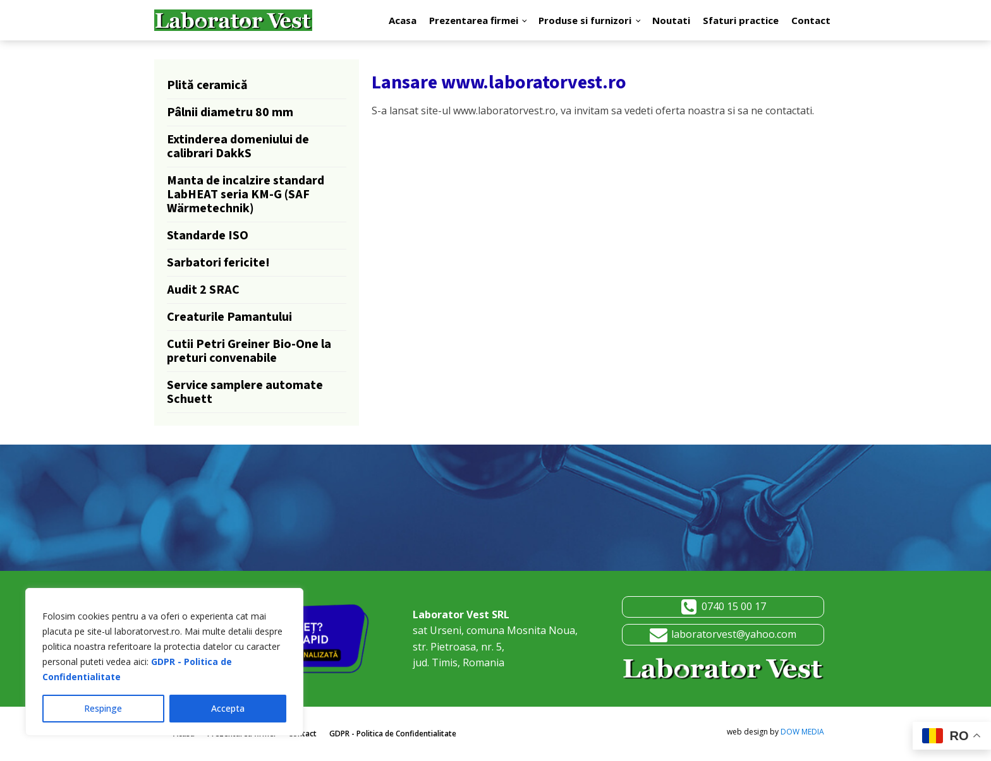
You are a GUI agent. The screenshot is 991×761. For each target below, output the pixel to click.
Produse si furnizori (584, 20)
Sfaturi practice (741, 20)
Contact (810, 20)
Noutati (671, 20)
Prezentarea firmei (473, 20)
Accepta (228, 708)
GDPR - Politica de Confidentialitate (392, 733)
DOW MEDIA (802, 731)
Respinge (103, 708)
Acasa (402, 20)
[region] (164, 662)
